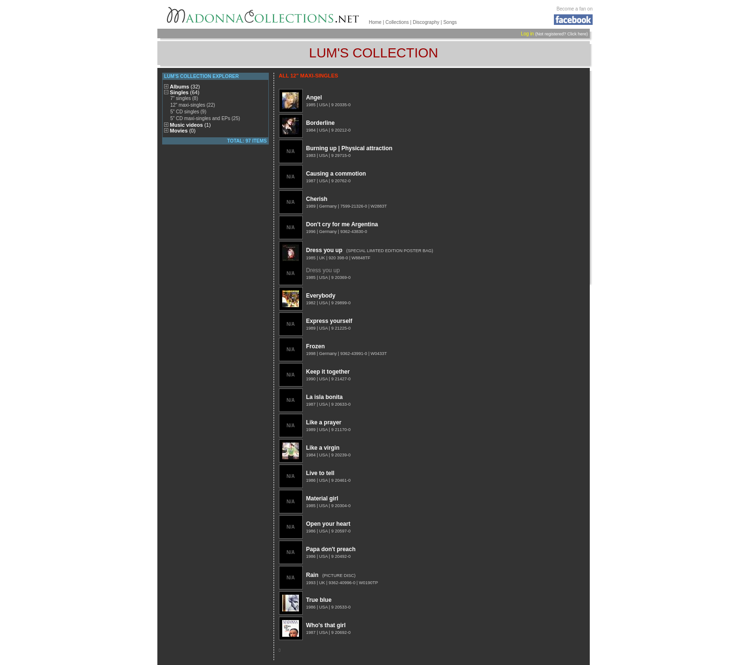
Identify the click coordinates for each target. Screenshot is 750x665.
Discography (426, 22)
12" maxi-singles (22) (192, 105)
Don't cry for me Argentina (342, 224)
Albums (185, 86)
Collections (397, 22)
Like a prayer (324, 422)
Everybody (320, 295)
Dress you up (324, 250)
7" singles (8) (184, 98)
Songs (450, 22)
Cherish (317, 199)
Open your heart (328, 524)
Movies (183, 130)
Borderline (320, 123)
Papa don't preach (331, 549)
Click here (576, 34)
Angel (314, 97)
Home (375, 22)
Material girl (322, 498)
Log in (527, 33)
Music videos (190, 125)
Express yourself (329, 321)
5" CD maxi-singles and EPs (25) (205, 118)
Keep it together (328, 371)
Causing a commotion (336, 173)
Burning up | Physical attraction (349, 148)
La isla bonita (324, 397)
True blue (318, 600)
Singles (184, 92)
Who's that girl (326, 625)
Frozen (315, 346)
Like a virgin (323, 447)
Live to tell (320, 473)
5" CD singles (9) (188, 111)
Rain (312, 575)
